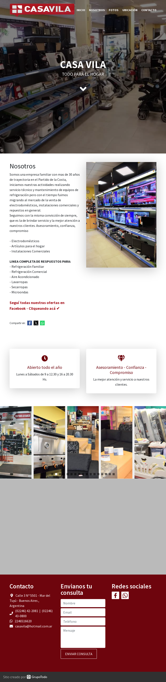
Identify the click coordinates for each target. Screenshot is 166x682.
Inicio (81, 10)
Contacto (148, 10)
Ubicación (129, 10)
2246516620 (23, 621)
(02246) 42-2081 (27, 611)
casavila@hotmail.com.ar (33, 626)
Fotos (114, 10)
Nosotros (97, 10)
